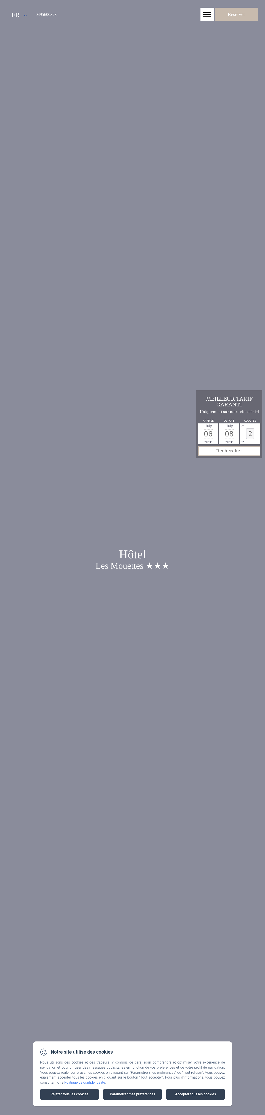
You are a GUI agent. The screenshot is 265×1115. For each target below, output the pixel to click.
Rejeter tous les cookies (69, 1094)
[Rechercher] (229, 451)
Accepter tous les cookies (195, 1094)
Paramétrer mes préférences (132, 1094)
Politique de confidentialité (84, 1082)
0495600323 (46, 14)
